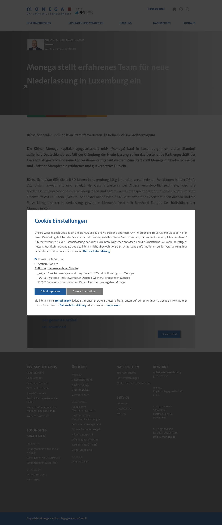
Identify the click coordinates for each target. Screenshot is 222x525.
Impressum (113, 305)
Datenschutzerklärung (96, 251)
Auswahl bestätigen (84, 291)
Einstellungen (63, 300)
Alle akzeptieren (50, 291)
